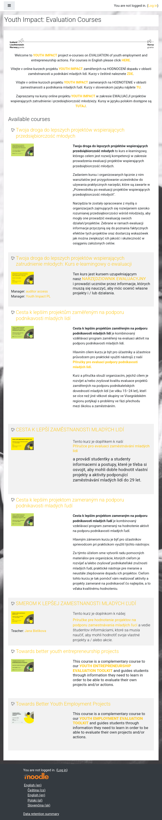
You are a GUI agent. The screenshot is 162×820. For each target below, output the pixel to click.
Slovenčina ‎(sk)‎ (39, 805)
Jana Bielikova (35, 631)
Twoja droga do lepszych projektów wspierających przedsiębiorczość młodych (70, 133)
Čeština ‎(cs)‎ (37, 790)
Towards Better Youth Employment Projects (63, 704)
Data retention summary (41, 814)
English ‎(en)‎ (33, 785)
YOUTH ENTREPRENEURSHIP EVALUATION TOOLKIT (102, 668)
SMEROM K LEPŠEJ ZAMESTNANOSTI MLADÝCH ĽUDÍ (76, 603)
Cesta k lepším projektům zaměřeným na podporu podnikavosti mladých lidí (70, 315)
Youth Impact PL (38, 296)
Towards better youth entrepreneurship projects (67, 651)
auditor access (37, 291)
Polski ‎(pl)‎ (35, 800)
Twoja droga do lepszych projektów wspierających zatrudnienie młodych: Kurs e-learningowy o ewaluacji (74, 261)
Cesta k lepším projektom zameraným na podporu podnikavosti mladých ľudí (70, 503)
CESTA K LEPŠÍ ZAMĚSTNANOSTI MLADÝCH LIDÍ (70, 429)
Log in (152, 6)
